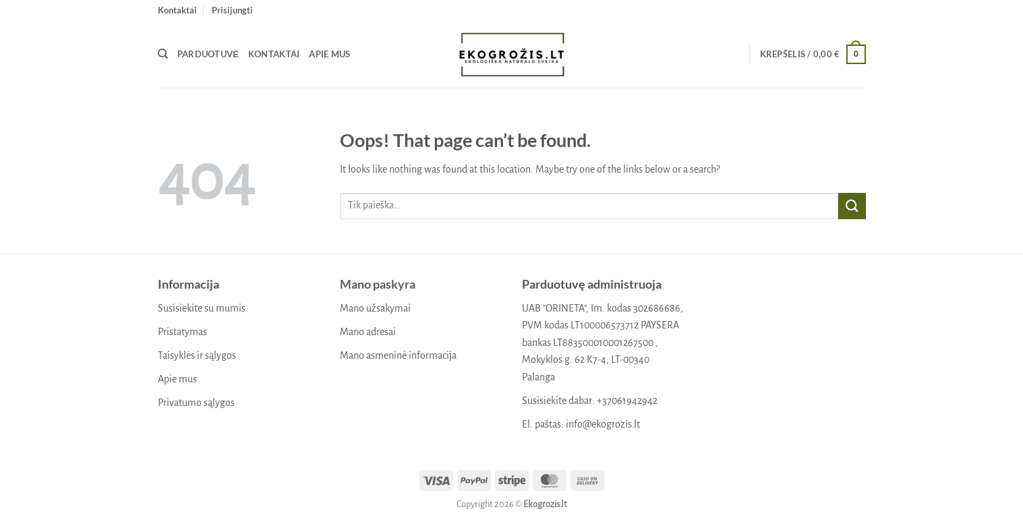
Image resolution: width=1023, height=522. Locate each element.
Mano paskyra (377, 284)
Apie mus (329, 54)
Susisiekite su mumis (201, 308)
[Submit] (851, 206)
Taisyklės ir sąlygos (197, 355)
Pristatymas (182, 331)
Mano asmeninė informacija (398, 355)
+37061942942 (627, 400)
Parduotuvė (208, 54)
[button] (232, 10)
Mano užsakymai (375, 308)
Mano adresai (368, 331)
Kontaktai (177, 10)
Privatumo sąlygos (196, 402)
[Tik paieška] (163, 54)
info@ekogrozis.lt (603, 424)
